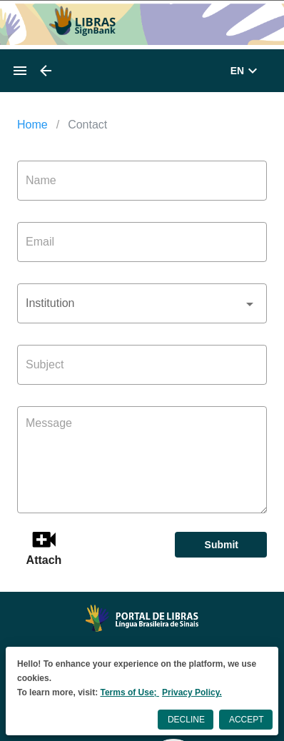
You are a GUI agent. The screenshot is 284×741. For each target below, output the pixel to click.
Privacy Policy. (192, 692)
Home (32, 125)
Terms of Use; (129, 692)
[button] (142, 303)
